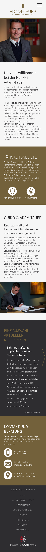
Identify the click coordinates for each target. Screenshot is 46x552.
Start (23, 495)
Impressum (23, 524)
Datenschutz (23, 529)
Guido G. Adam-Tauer (23, 510)
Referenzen (23, 520)
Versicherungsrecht (23, 500)
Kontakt (23, 515)
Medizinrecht (23, 505)
